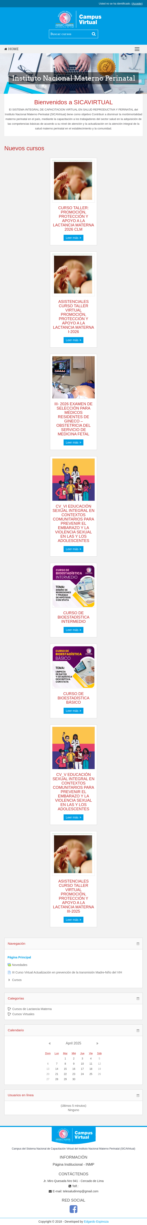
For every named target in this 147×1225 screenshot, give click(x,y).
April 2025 (73, 1043)
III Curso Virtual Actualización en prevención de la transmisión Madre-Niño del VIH (67, 972)
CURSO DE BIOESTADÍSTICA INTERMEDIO (73, 617)
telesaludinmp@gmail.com (80, 1191)
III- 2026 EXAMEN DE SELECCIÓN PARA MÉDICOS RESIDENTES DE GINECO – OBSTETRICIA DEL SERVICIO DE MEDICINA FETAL (73, 419)
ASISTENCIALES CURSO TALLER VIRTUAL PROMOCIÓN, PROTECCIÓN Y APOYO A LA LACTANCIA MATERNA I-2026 (73, 316)
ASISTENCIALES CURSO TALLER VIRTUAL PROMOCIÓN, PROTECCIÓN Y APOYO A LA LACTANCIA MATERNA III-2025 (73, 896)
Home (11, 49)
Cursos (17, 980)
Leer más (73, 237)
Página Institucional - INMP (73, 1164)
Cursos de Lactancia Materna (30, 1009)
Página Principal (19, 957)
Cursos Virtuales (21, 1014)
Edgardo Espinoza (96, 1221)
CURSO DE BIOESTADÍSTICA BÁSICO (73, 698)
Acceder (137, 3)
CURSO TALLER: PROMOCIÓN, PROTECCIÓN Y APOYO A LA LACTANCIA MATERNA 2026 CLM (73, 219)
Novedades (19, 965)
